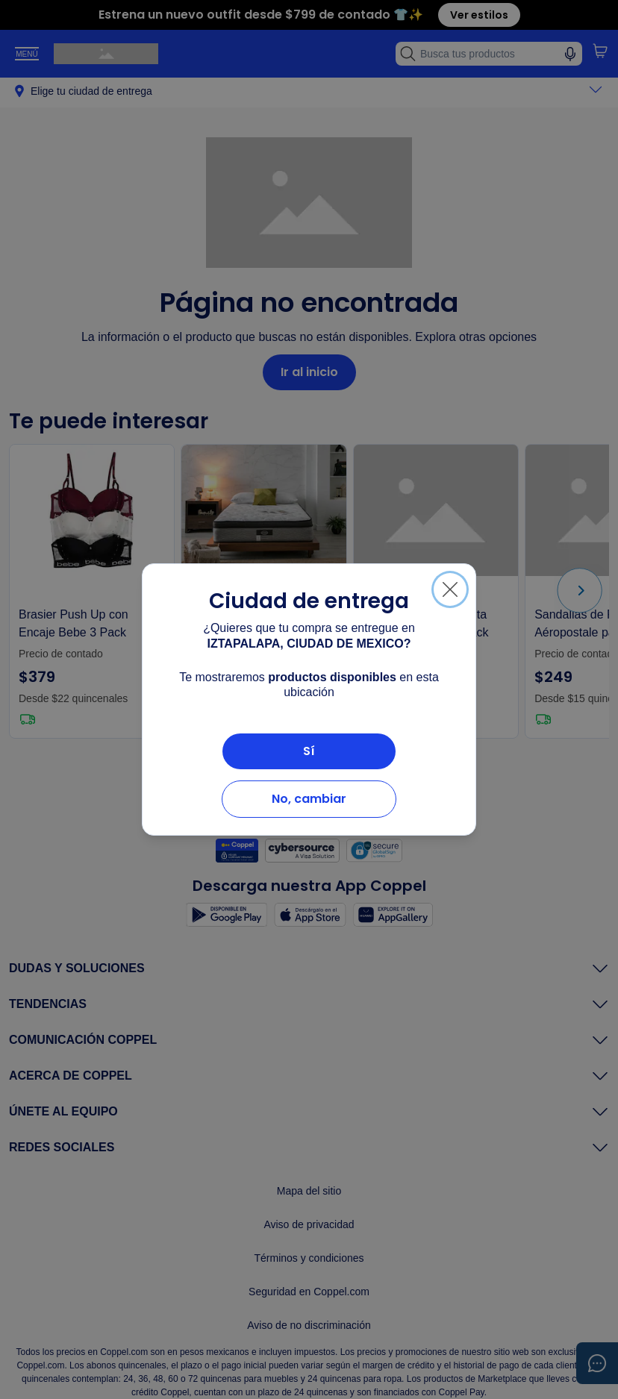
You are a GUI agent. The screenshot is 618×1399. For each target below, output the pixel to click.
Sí (309, 751)
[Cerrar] (450, 589)
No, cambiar (309, 798)
